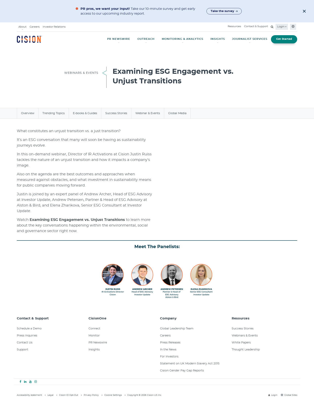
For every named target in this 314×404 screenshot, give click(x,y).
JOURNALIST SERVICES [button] (249, 39)
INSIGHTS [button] (217, 39)
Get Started (284, 39)
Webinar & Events (147, 113)
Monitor (94, 335)
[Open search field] (272, 27)
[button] (304, 11)
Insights (94, 349)
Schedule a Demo (29, 328)
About (22, 27)
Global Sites (289, 395)
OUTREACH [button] (146, 39)
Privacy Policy (91, 395)
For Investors (169, 356)
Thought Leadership (246, 349)
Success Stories (116, 113)
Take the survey (224, 11)
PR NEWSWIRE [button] (118, 39)
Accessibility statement (29, 395)
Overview (27, 113)
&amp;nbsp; (216, 168)
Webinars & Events (245, 335)
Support (22, 349)
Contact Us (24, 342)
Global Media (177, 113)
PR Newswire (98, 342)
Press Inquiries (27, 335)
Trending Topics (53, 113)
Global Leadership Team (176, 328)
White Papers (241, 342)
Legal (50, 395)
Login (281, 26)
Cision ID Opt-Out (68, 395)
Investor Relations (54, 27)
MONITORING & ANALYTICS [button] (182, 39)
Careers (34, 27)
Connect (94, 328)
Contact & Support (256, 26)
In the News (168, 349)
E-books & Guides (85, 113)
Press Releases (170, 342)
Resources (234, 26)
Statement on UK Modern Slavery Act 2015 (189, 363)
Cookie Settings (113, 395)
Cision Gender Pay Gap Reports (182, 370)
